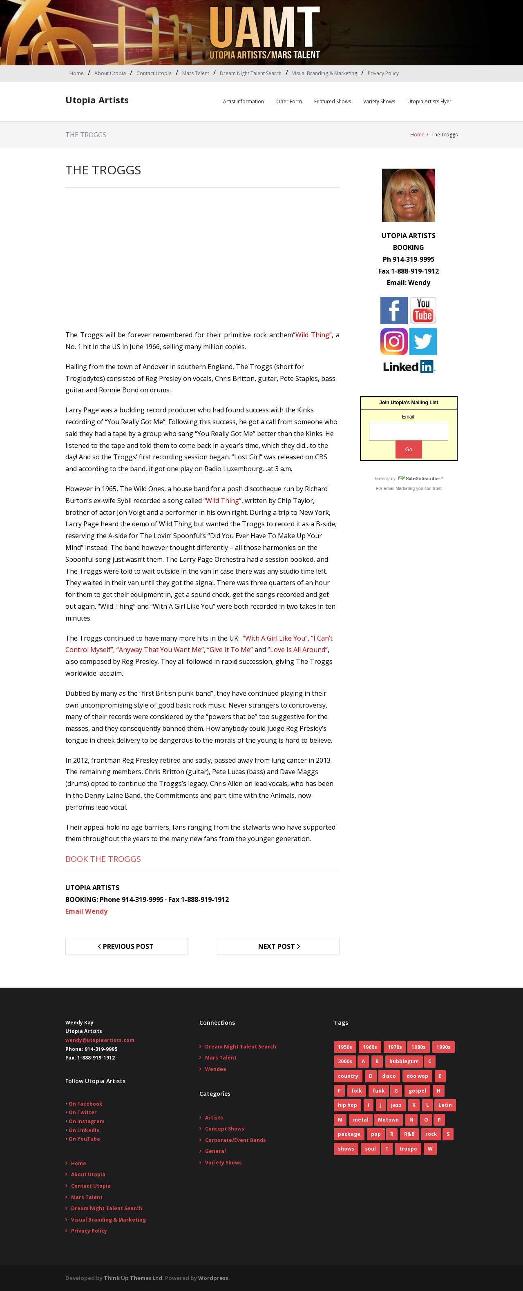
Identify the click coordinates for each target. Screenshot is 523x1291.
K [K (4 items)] (414, 1105)
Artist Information (243, 101)
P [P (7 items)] (439, 1119)
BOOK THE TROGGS (103, 858)
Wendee (215, 1069)
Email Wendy (86, 911)
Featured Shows (332, 101)
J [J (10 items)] (381, 1105)
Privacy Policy (383, 73)
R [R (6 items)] (391, 1134)
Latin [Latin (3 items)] (445, 1105)
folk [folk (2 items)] (356, 1090)
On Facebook (86, 1103)
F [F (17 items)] (339, 1090)
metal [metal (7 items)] (361, 1119)
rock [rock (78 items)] (431, 1134)
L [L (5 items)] (427, 1105)
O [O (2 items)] (426, 1119)
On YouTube (84, 1138)
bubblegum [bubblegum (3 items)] (404, 1061)
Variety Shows (379, 101)
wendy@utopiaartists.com (99, 1040)
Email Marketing (399, 488)
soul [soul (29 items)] (370, 1148)
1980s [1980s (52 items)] (418, 1047)
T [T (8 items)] (387, 1148)
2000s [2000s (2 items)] (345, 1061)
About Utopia (110, 73)
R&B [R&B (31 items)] (409, 1134)
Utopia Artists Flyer (429, 101)
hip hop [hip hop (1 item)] (347, 1105)
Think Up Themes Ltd (133, 1278)
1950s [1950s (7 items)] (345, 1047)
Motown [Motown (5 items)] (388, 1119)
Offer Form (289, 101)
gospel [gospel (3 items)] (417, 1090)
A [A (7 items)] (363, 1061)
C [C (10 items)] (429, 1061)
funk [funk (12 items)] (379, 1090)
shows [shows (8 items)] (346, 1148)
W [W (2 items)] (430, 1148)
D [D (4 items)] (371, 1076)
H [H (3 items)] (438, 1090)
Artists (214, 1117)
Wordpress (213, 1278)
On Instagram (87, 1121)
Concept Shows (224, 1128)
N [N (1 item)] (411, 1119)
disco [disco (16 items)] (389, 1076)
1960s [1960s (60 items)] (370, 1047)
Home (76, 73)
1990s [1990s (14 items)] (443, 1047)
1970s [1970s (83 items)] (395, 1047)
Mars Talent (195, 73)
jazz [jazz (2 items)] (396, 1105)
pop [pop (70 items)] (376, 1134)
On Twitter (83, 1112)
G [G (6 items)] (396, 1090)
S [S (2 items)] (448, 1134)
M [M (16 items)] (340, 1119)
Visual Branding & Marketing (324, 73)
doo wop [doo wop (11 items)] (417, 1076)
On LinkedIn (84, 1129)
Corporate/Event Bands (235, 1140)
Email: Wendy (408, 282)
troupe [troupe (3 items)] (408, 1148)
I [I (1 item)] (368, 1105)
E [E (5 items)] (440, 1076)
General (215, 1151)
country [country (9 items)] (348, 1076)
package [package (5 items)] (349, 1134)
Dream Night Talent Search (251, 73)
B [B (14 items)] (377, 1061)
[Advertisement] (202, 262)
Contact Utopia (154, 73)
